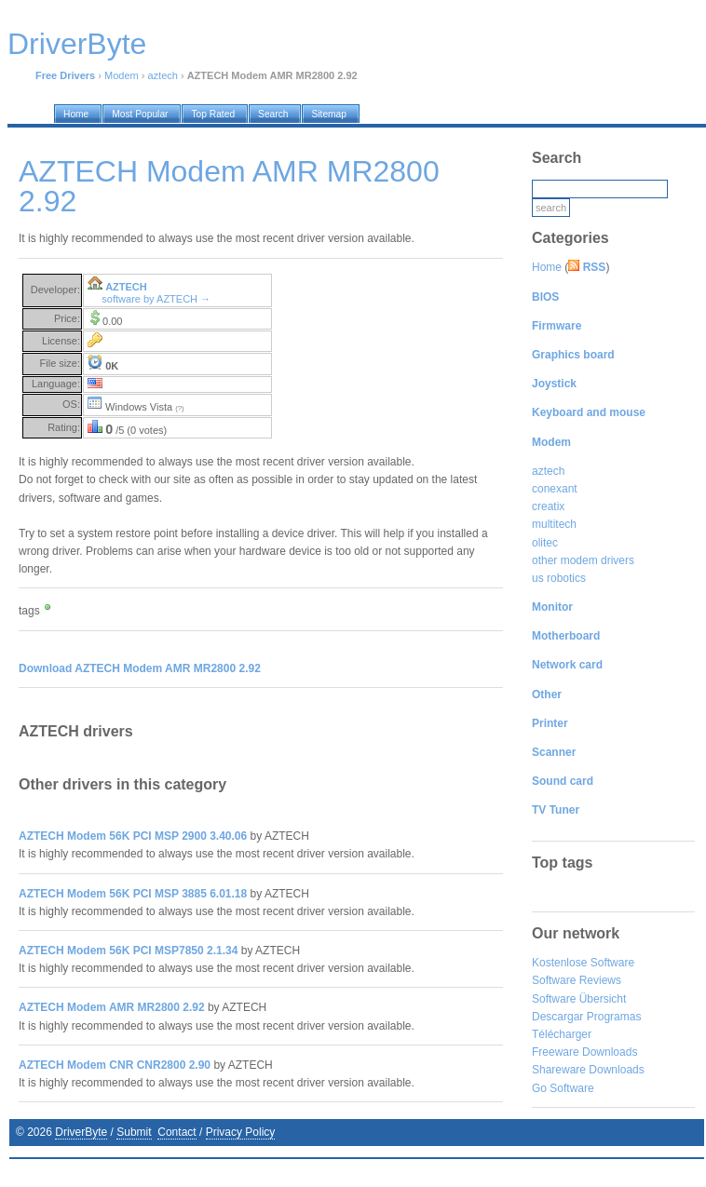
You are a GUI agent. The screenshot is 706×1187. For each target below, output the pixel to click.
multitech (554, 524)
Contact (176, 1132)
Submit (133, 1132)
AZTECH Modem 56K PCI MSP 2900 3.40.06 (133, 836)
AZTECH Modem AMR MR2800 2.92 (112, 1007)
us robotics (559, 578)
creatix (548, 506)
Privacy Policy (241, 1132)
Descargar (557, 1016)
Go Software (563, 1088)
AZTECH (126, 286)
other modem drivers (583, 560)
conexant (554, 488)
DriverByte (81, 1132)
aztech (162, 75)
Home (547, 267)
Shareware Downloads (588, 1069)
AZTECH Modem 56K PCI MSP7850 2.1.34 (128, 950)
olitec (545, 542)
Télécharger (561, 1034)
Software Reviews (576, 980)
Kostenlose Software (583, 962)
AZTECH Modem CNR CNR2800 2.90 (114, 1065)
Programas (614, 1016)
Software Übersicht (579, 998)
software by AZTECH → (156, 298)
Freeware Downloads (584, 1052)
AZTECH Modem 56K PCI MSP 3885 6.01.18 (133, 893)
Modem (121, 75)
